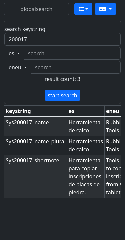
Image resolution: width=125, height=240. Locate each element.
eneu (16, 67)
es (12, 53)
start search (62, 95)
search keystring (24, 29)
